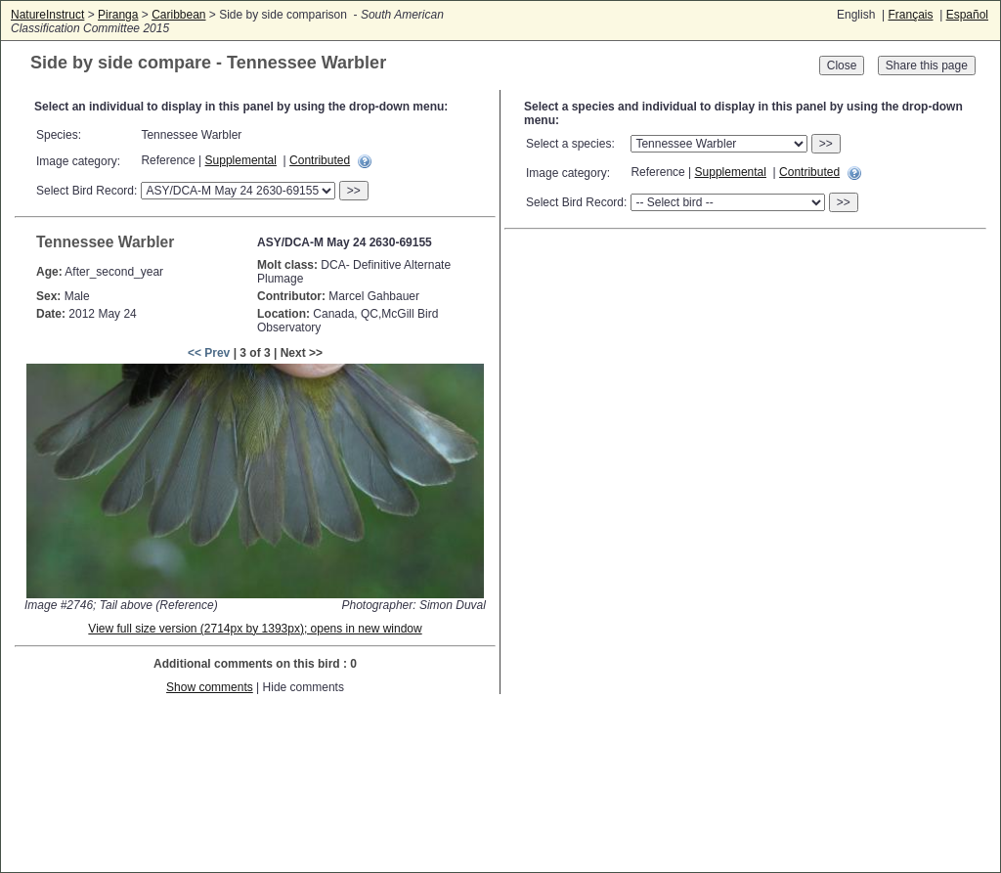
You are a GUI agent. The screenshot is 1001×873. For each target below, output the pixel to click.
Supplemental (241, 160)
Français (910, 15)
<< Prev (209, 353)
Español (967, 15)
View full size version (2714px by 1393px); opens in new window (254, 628)
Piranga (118, 15)
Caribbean (178, 15)
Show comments (209, 687)
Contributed (319, 160)
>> (354, 190)
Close (842, 65)
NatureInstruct (47, 15)
